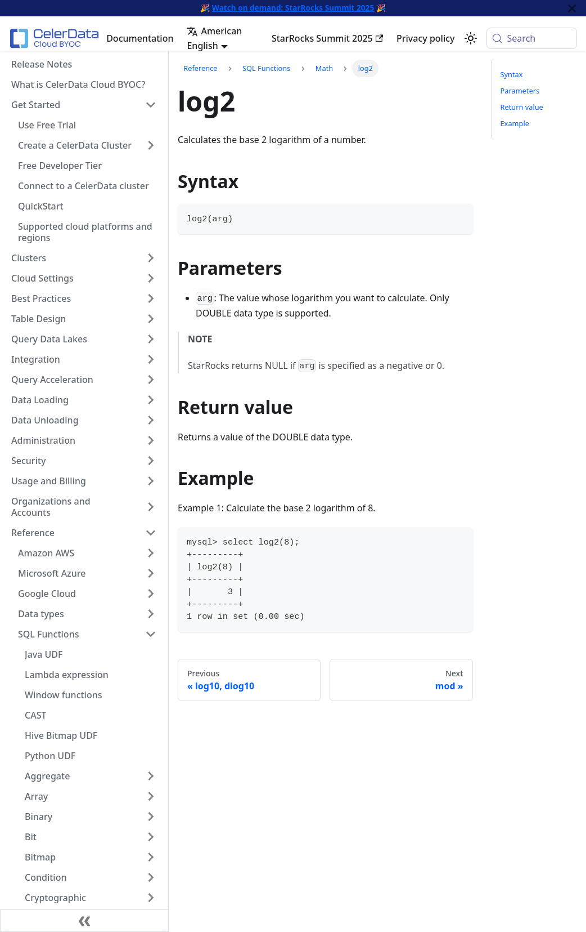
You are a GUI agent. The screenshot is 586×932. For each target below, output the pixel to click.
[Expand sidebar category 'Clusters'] (150, 258)
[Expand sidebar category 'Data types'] (150, 614)
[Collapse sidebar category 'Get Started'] (150, 105)
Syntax (512, 74)
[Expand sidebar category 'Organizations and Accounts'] (150, 506)
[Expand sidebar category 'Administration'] (150, 440)
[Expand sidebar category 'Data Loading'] (150, 400)
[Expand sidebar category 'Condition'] (150, 877)
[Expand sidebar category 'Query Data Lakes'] (150, 339)
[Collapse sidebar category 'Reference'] (150, 533)
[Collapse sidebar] (84, 920)
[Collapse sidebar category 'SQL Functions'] (150, 634)
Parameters (520, 91)
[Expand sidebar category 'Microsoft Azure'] (150, 573)
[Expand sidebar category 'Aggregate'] (150, 776)
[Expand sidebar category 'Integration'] (150, 359)
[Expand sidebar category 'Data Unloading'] (150, 420)
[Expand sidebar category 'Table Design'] (150, 319)
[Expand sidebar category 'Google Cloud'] (150, 594)
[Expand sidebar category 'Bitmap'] (150, 857)
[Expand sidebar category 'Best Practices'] (150, 298)
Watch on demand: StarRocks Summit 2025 (293, 7)
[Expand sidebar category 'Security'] (150, 461)
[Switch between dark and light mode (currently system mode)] (471, 38)
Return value (522, 107)
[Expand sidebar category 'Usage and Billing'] (150, 481)
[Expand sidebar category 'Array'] (150, 796)
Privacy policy (425, 38)
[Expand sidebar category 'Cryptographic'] (150, 898)
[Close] (572, 8)
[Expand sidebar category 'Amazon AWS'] (150, 553)
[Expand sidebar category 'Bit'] (150, 837)
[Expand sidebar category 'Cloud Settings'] (150, 278)
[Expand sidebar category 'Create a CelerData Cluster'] (150, 145)
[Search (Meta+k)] (531, 38)
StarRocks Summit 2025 (327, 38)
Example (515, 123)
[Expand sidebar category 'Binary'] (150, 817)
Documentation (139, 38)
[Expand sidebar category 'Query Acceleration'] (150, 380)
